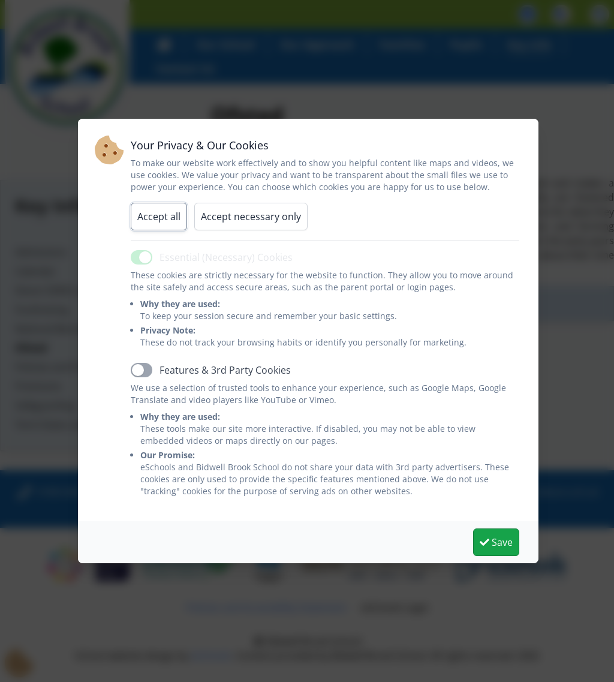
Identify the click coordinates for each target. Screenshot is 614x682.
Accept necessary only (251, 216)
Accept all (158, 216)
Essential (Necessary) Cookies (226, 257)
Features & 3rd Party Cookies (225, 370)
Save (496, 542)
